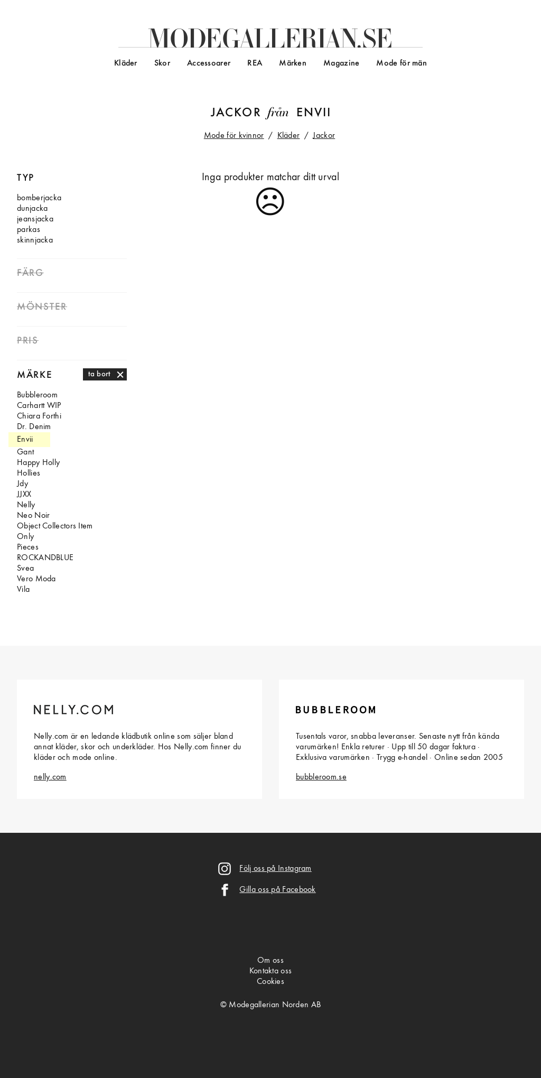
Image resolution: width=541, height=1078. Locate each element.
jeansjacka (35, 219)
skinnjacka (35, 240)
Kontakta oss (270, 971)
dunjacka (32, 209)
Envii (314, 113)
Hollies (28, 473)
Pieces (28, 547)
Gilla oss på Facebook (277, 890)
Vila (23, 590)
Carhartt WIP (39, 406)
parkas (28, 230)
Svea (25, 568)
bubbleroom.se (321, 777)
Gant (25, 452)
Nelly (26, 505)
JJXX (24, 494)
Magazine (341, 63)
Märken (292, 63)
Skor (162, 63)
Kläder (125, 63)
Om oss (270, 960)
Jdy (22, 484)
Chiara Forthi (39, 416)
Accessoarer (208, 63)
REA (254, 63)
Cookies (270, 982)
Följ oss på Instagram (275, 869)
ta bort (99, 374)
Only (25, 537)
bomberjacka (39, 198)
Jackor (236, 113)
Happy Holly (38, 463)
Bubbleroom (37, 395)
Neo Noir (33, 516)
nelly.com (50, 777)
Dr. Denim (34, 427)
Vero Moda (36, 579)
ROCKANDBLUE (45, 558)
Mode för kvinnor (234, 136)
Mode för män (401, 63)
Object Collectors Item (55, 526)
